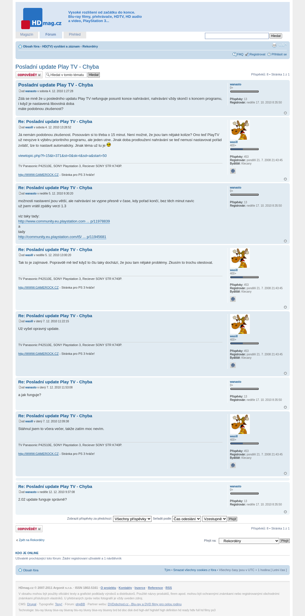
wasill (29, 127)
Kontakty (125, 587)
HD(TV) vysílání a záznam (61, 46)
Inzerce (140, 587)
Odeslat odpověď (29, 74)
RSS (169, 587)
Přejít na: (210, 540)
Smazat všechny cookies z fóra (194, 570)
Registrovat (257, 54)
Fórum (51, 34)
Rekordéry (90, 46)
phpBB (80, 604)
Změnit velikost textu (283, 45)
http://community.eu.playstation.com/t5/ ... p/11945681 (62, 237)
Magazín (26, 34)
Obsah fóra (31, 46)
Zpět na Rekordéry (32, 540)
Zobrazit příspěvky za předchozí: (109, 518)
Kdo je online (27, 553)
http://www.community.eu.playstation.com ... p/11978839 (64, 221)
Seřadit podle (177, 518)
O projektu (108, 587)
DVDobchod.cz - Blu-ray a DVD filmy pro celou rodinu (144, 604)
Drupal (31, 604)
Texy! (58, 604)
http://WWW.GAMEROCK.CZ (38, 174)
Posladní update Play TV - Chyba (57, 67)
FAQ (240, 54)
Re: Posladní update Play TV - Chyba (55, 121)
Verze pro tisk (274, 45)
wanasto (30, 91)
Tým (167, 570)
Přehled (75, 34)
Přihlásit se (279, 54)
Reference (155, 587)
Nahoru (285, 112)
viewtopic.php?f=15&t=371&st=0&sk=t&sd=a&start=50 (62, 156)
